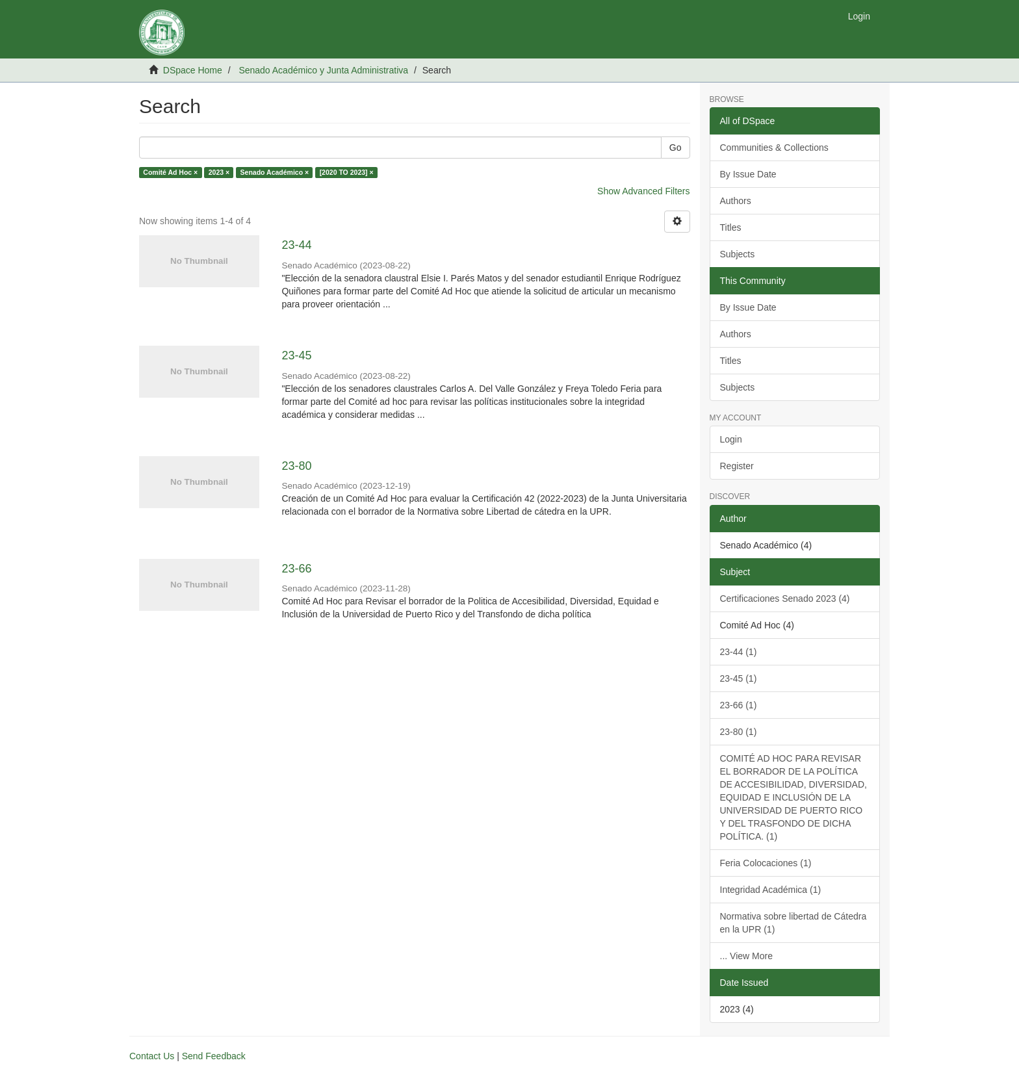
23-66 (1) (738, 705)
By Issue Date (748, 174)
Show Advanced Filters (643, 191)
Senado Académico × (274, 172)
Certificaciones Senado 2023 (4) (785, 598)
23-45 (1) (738, 678)
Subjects (737, 254)
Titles (731, 227)
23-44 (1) (738, 652)
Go (675, 147)
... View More (746, 956)
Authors (735, 201)
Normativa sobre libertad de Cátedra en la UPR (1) (793, 922)
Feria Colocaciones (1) (766, 863)
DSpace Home (192, 70)
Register (737, 466)
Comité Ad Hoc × (170, 172)
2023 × (219, 172)
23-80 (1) (738, 732)
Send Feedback (214, 1056)
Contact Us (151, 1056)
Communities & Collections (774, 147)
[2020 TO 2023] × (347, 172)
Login (731, 439)
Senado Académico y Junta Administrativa (323, 70)
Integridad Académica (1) (770, 889)
